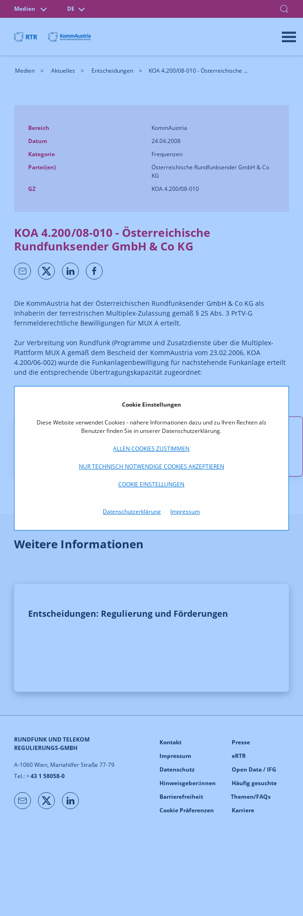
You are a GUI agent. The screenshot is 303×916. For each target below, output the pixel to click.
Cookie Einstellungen (151, 484)
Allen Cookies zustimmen (151, 449)
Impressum (185, 511)
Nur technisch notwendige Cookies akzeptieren (151, 466)
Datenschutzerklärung (132, 511)
